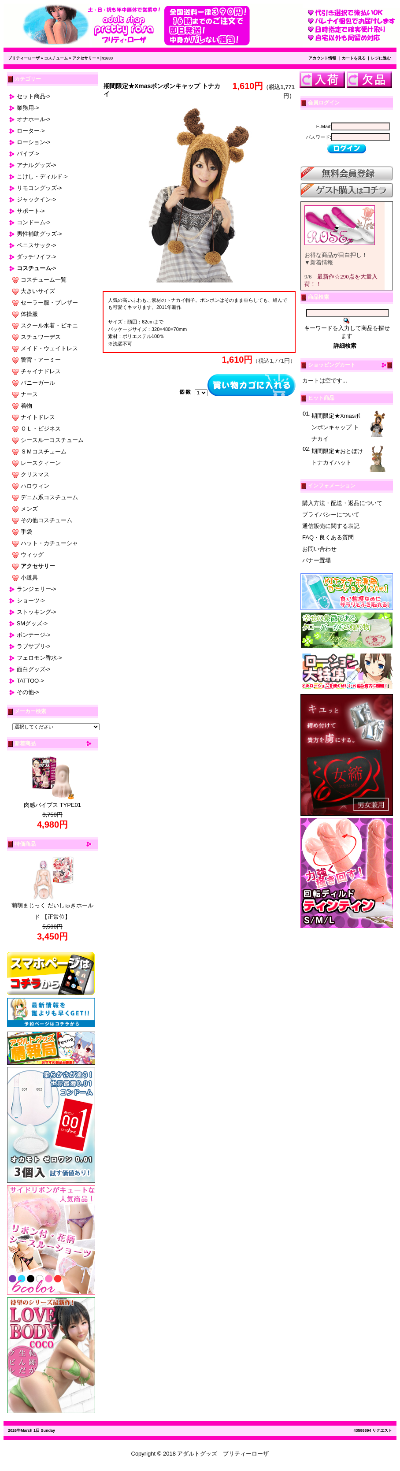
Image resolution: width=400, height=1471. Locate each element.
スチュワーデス (41, 337)
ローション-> (34, 142)
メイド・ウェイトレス (49, 348)
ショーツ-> (31, 600)
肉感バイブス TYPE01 (52, 805)
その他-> (28, 692)
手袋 (26, 531)
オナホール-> (34, 119)
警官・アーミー (41, 360)
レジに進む (381, 58)
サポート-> (31, 211)
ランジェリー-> (36, 589)
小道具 (29, 577)
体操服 (29, 314)
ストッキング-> (36, 612)
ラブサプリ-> (34, 646)
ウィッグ (32, 554)
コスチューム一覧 (44, 279)
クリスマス (35, 474)
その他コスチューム (46, 520)
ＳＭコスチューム (44, 451)
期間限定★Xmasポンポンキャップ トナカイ (335, 427)
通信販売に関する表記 (330, 526)
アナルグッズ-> (36, 165)
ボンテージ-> (34, 634)
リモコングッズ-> (39, 188)
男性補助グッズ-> (39, 233)
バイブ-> (28, 153)
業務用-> (28, 107)
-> (36, 268)
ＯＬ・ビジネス (41, 428)
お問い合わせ (319, 549)
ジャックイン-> (36, 199)
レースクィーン (41, 463)
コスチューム (56, 58)
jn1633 (106, 58)
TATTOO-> (30, 680)
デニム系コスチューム (49, 497)
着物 (26, 405)
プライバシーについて (330, 514)
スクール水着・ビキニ (49, 325)
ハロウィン (35, 486)
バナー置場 (316, 560)
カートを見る (354, 58)
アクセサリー (84, 58)
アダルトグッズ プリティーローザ (223, 1453)
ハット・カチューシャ (49, 543)
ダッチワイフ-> (36, 256)
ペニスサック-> (36, 245)
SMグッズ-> (32, 623)
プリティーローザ (24, 58)
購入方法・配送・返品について (342, 503)
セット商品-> (34, 96)
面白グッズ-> (34, 669)
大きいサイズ (38, 291)
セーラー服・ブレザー (49, 302)
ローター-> (31, 130)
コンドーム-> (34, 222)
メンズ (29, 508)
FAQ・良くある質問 (328, 537)
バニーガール (38, 382)
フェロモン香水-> (39, 657)
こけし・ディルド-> (42, 176)
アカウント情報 (322, 58)
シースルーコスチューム (52, 440)
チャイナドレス (41, 371)
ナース (29, 394)
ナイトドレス (38, 417)
